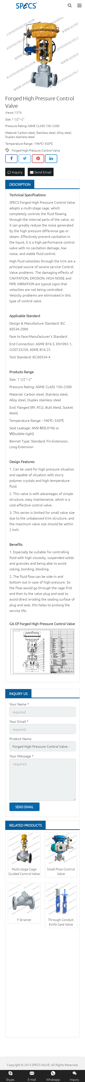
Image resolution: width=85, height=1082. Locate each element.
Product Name (20, 738)
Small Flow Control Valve (61, 871)
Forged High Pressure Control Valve (36, 150)
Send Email (40, 172)
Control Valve (64, 202)
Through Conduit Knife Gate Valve (61, 921)
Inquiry (15, 172)
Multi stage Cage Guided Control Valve (24, 871)
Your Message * (21, 755)
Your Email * (18, 721)
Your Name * (19, 704)
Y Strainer (24, 919)
